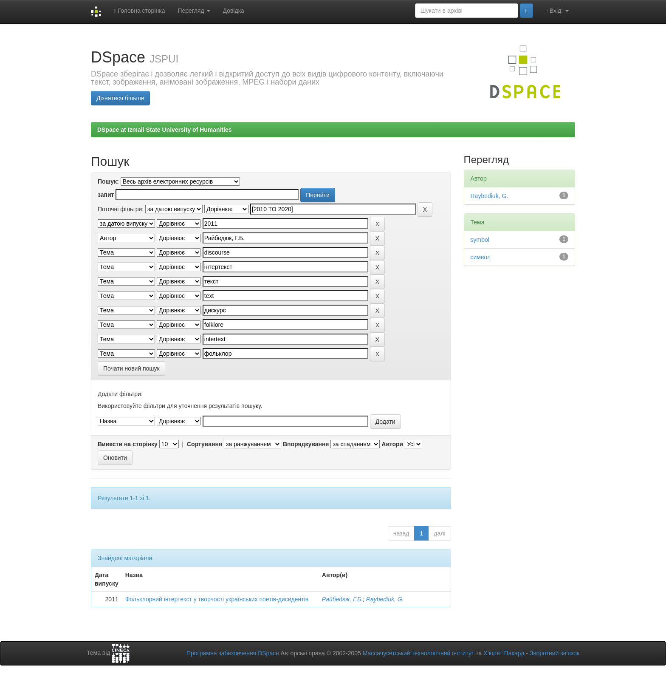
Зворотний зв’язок (554, 653)
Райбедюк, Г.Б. (342, 599)
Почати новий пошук (131, 368)
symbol (480, 239)
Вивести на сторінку (128, 444)
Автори (392, 444)
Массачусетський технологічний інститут (418, 653)
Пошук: (108, 181)
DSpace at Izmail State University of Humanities (164, 129)
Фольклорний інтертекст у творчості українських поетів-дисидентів (217, 599)
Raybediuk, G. (385, 599)
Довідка (233, 10)
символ (481, 257)
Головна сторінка (139, 10)
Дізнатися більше (120, 98)
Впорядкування (306, 444)
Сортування (204, 444)
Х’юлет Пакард (503, 653)
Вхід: (557, 10)
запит (106, 194)
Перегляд (194, 10)
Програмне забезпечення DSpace (232, 653)
